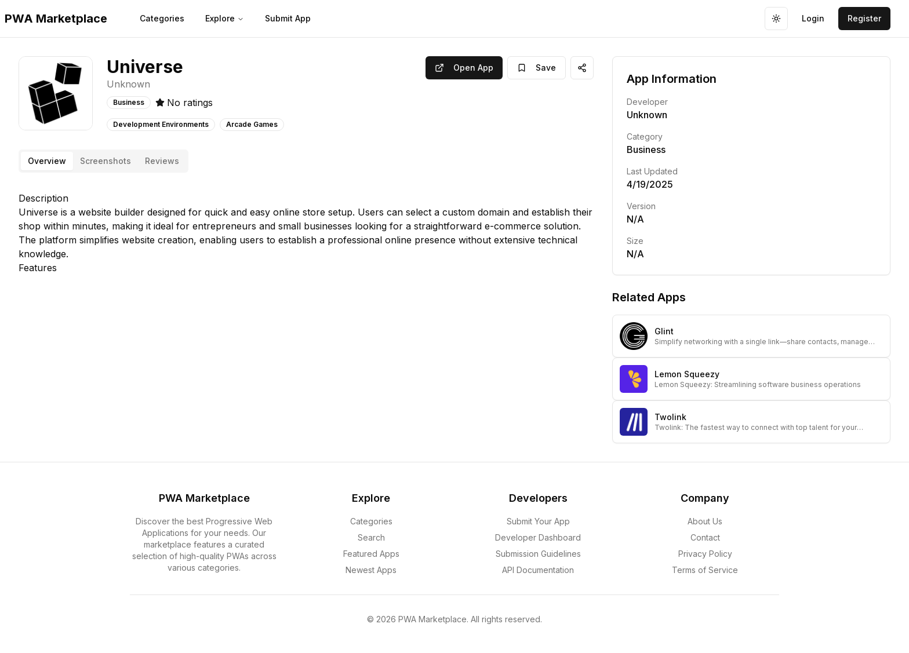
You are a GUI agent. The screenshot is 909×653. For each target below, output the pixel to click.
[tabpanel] (306, 233)
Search (371, 537)
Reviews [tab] (162, 161)
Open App (464, 67)
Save (536, 67)
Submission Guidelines (538, 554)
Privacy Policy (705, 554)
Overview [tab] (47, 161)
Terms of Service (705, 570)
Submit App (288, 18)
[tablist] (103, 161)
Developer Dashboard (538, 537)
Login (813, 18)
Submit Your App (538, 521)
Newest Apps (371, 570)
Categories (162, 18)
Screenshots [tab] (105, 161)
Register (864, 18)
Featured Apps (371, 554)
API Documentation (538, 570)
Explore (224, 18)
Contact (705, 537)
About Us (705, 521)
